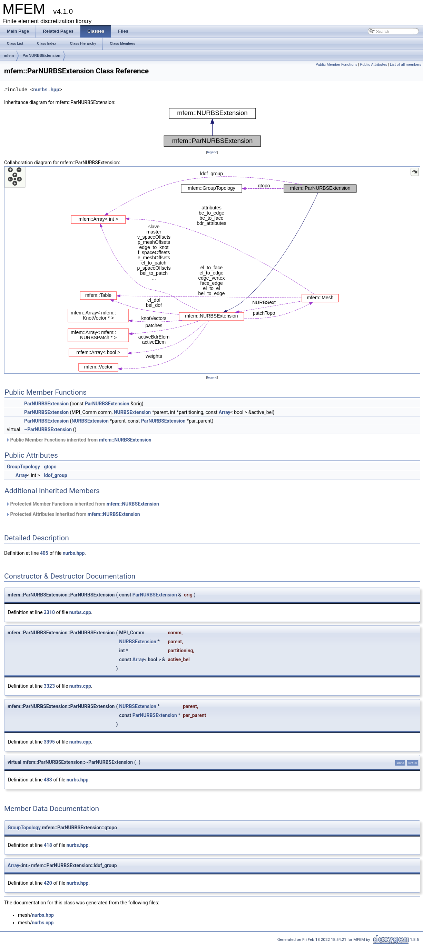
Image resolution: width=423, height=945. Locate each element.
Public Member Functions (336, 64)
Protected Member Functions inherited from (82, 504)
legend (212, 152)
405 (44, 553)
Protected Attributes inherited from (73, 514)
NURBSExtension (132, 412)
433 (48, 779)
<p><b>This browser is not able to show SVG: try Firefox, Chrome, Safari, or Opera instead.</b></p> (212, 127)
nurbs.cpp (80, 612)
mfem (9, 55)
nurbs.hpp (46, 89)
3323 (49, 686)
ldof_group (55, 475)
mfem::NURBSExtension (125, 440)
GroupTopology (23, 466)
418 (48, 845)
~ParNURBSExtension (48, 429)
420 (48, 883)
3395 (49, 742)
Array (224, 412)
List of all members (405, 64)
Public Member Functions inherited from (78, 440)
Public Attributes (373, 64)
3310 (49, 612)
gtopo (50, 466)
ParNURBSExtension (41, 55)
